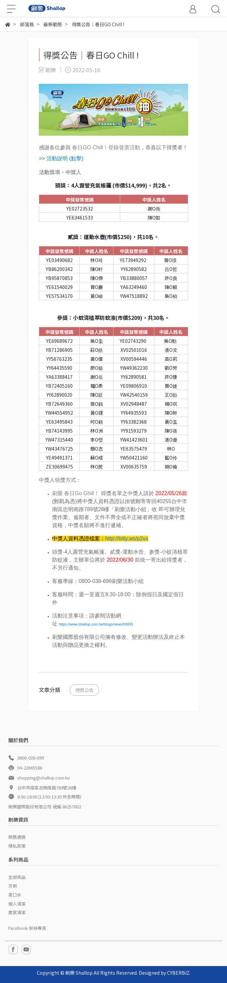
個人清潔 (17, 904)
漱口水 (14, 895)
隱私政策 (17, 846)
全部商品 (17, 877)
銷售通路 (17, 837)
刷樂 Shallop (79, 972)
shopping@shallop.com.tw (43, 777)
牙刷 (12, 886)
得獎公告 (84, 689)
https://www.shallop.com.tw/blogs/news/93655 (96, 624)
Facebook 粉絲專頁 (27, 928)
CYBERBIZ (178, 972)
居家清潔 (17, 912)
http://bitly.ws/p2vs (126, 538)
